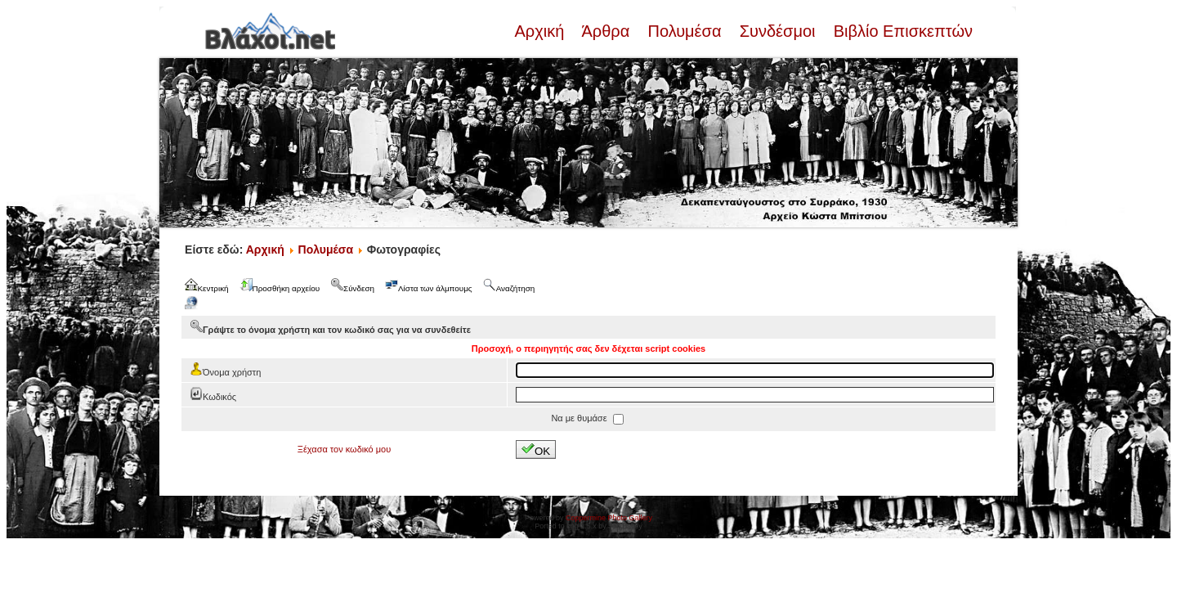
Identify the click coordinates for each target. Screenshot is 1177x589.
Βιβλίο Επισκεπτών (901, 31)
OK (535, 449)
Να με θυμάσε (580, 418)
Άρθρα (606, 31)
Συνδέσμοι (777, 31)
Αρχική (541, 31)
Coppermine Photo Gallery (609, 518)
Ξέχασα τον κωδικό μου (345, 449)
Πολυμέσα (684, 31)
